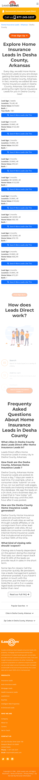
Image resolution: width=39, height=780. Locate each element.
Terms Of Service (16, 774)
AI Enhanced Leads (7, 708)
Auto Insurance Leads (8, 684)
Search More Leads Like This (19, 116)
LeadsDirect (5, 696)
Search (13, 364)
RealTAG (4, 700)
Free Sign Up (19, 37)
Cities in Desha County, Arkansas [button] (19, 614)
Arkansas (24, 25)
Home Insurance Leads (10, 25)
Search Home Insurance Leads (19, 391)
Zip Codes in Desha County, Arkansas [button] (19, 622)
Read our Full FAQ (19, 595)
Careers (4, 727)
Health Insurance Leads (9, 692)
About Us (4, 723)
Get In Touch (5, 730)
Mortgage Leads (6, 688)
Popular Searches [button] (19, 607)
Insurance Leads (7, 681)
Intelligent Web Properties (10, 704)
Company (4, 719)
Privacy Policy (28, 774)
